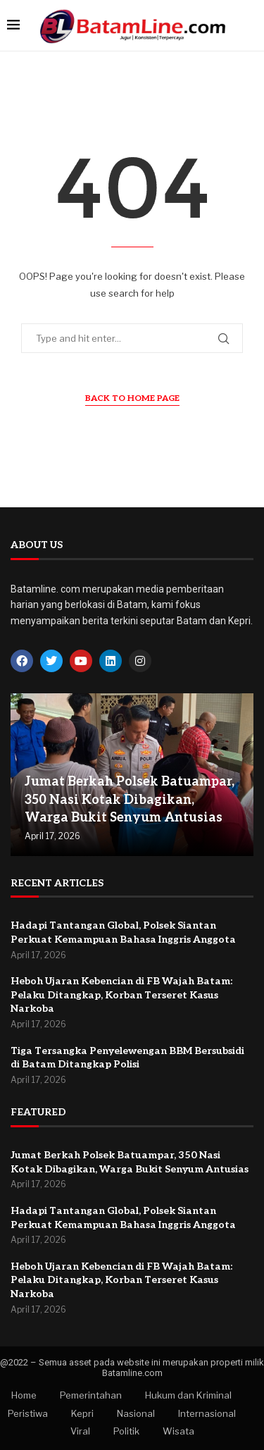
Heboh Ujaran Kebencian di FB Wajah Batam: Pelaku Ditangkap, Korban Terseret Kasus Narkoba (121, 995)
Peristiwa (28, 1413)
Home (24, 1395)
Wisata (178, 1431)
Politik (126, 1431)
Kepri (82, 1413)
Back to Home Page (132, 398)
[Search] (250, 26)
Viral (80, 1431)
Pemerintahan (91, 1395)
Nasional (136, 1413)
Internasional (207, 1413)
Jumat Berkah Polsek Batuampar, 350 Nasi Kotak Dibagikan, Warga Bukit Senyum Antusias (129, 799)
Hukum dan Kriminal (188, 1395)
